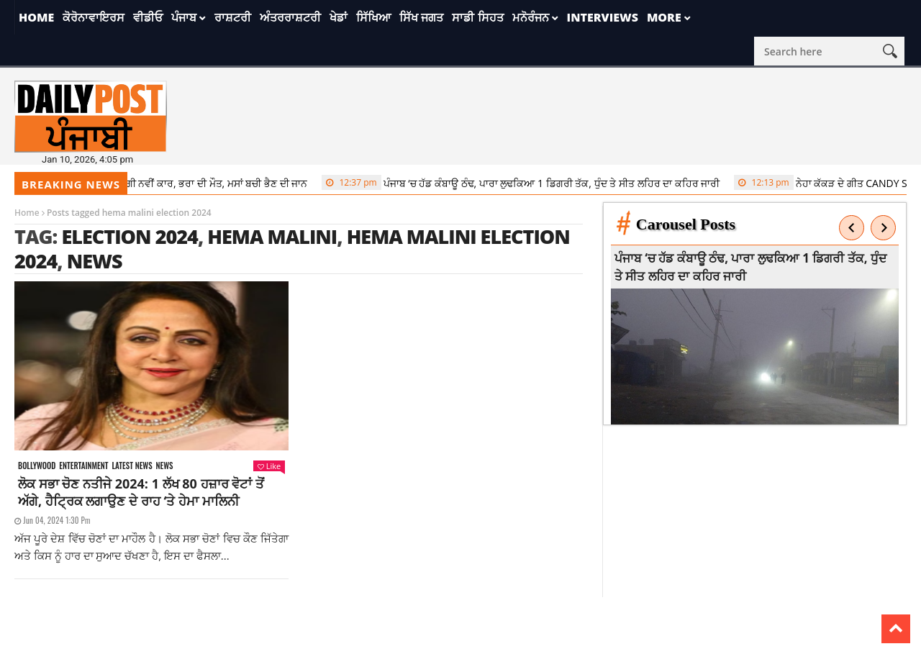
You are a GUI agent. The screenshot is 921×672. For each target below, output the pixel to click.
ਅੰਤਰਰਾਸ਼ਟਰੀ (290, 17)
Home (36, 17)
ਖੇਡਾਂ (339, 17)
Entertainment (83, 466)
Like (269, 465)
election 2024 (129, 236)
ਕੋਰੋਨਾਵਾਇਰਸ (93, 17)
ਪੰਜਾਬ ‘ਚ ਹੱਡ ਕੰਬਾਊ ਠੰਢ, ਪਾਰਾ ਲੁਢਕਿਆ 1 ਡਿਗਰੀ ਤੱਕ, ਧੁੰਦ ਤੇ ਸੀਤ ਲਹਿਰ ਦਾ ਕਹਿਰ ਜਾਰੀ (525, 183)
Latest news (132, 466)
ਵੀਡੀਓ (148, 17)
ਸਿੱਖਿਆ (373, 17)
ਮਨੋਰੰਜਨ (530, 17)
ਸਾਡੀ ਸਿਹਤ (477, 17)
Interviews (602, 17)
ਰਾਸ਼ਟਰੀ (232, 17)
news (94, 261)
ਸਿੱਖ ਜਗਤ (421, 17)
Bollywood (36, 466)
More (664, 17)
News (164, 466)
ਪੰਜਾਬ (183, 17)
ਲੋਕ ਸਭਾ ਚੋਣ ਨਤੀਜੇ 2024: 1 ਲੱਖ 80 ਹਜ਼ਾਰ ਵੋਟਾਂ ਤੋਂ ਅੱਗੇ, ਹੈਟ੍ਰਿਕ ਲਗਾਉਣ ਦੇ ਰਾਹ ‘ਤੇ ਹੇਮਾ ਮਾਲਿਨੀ (141, 492)
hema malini (272, 236)
